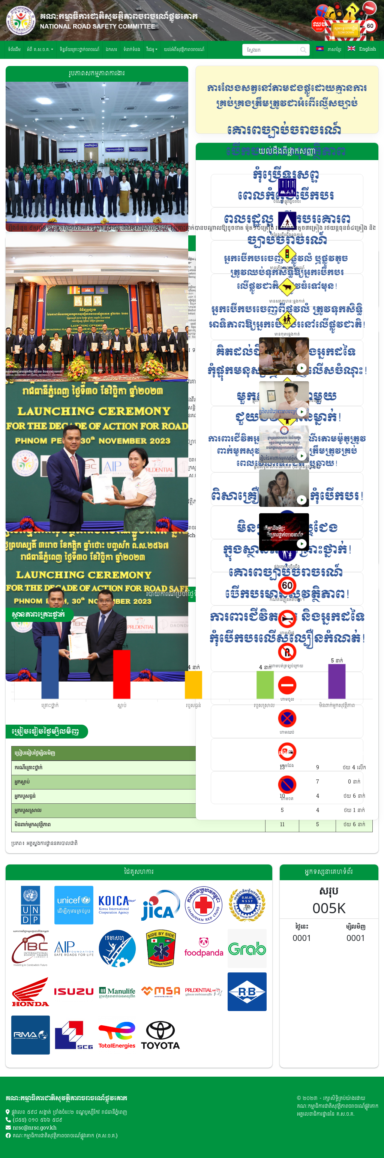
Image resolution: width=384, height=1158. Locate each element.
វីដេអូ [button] (150, 49)
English (362, 49)
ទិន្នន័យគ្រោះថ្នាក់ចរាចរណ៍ (79, 49)
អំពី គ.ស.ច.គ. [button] (38, 49)
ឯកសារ (111, 49)
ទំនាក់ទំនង (131, 49)
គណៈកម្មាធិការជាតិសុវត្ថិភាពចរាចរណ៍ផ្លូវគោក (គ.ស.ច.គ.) (65, 1136)
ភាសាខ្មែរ (328, 49)
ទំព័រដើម (14, 49)
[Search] (270, 49)
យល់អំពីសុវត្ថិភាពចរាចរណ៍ (184, 49)
